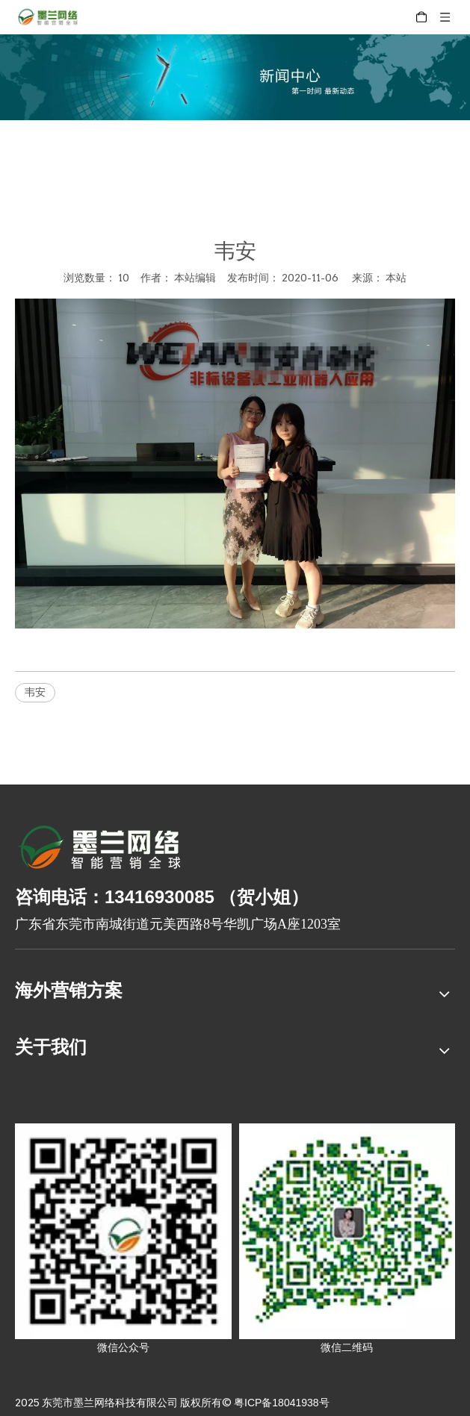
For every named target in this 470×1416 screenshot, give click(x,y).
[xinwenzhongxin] (235, 77)
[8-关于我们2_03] (100, 849)
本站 (396, 278)
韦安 (35, 692)
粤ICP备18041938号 (282, 1403)
